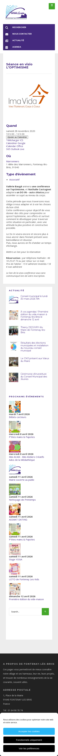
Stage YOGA (15, 559)
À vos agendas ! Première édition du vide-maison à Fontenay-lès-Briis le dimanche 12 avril (34, 315)
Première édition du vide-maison (26, 599)
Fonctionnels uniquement (29, 740)
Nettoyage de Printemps (22, 499)
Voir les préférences (29, 748)
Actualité (13, 40)
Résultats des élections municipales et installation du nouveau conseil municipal (34, 346)
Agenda (12, 47)
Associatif (14, 179)
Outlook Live (17, 149)
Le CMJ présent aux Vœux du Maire (35, 359)
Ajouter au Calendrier (17, 137)
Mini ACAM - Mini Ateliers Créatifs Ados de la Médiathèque (26, 458)
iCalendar (11, 146)
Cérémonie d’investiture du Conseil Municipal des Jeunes (34, 377)
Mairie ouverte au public (21, 479)
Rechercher (14, 27)
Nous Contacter (17, 34)
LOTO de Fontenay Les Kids (24, 579)
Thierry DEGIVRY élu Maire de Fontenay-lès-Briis (33, 330)
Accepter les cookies (29, 731)
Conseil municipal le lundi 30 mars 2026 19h (34, 297)
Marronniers (12, 161)
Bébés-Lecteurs (17, 417)
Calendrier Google (15, 143)
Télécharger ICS (14, 140)
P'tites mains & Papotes (22, 437)
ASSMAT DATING (18, 519)
